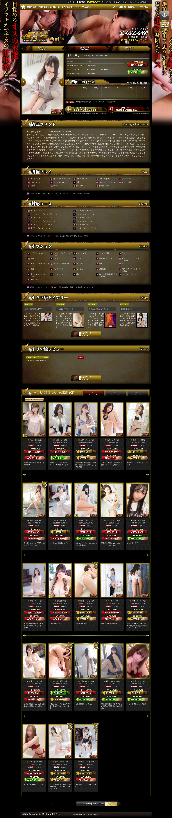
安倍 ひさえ (111, 520)
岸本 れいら (137, 601)
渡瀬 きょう (85, 601)
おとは (59, 601)
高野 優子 (111, 440)
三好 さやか (85, 440)
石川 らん (59, 440)
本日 (93, 393)
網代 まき (137, 520)
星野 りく (137, 440)
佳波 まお (137, 681)
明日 (115, 393)
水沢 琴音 (59, 681)
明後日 (137, 393)
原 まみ (59, 520)
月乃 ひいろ (85, 681)
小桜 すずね (59, 762)
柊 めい (111, 601)
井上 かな (85, 520)
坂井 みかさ (34, 681)
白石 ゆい (34, 520)
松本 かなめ (34, 762)
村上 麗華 (34, 440)
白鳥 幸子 (34, 601)
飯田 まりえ (85, 762)
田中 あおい (111, 681)
